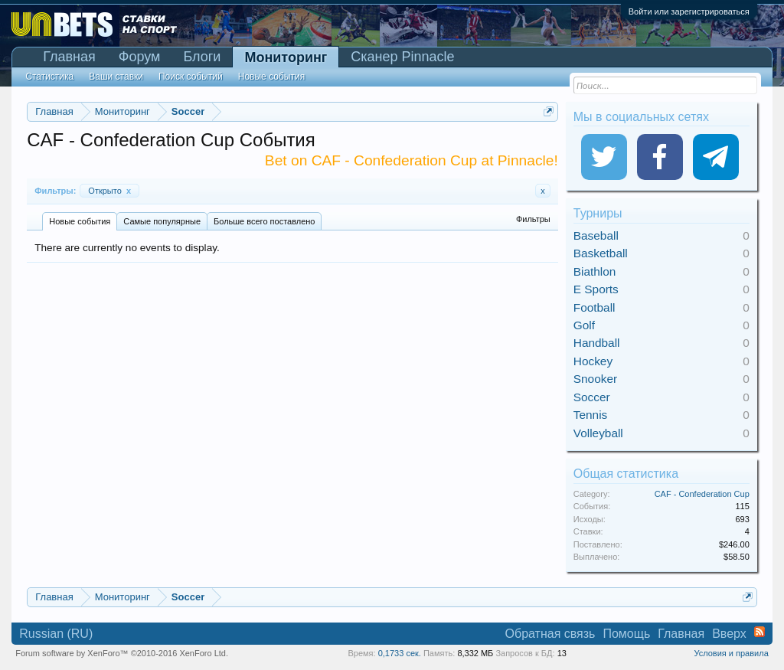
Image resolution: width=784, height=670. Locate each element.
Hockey (592, 361)
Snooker (595, 378)
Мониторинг (285, 57)
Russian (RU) (56, 633)
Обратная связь (550, 633)
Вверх (729, 633)
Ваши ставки (116, 76)
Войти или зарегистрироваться (689, 11)
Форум (140, 56)
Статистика (49, 76)
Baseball (596, 235)
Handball (596, 342)
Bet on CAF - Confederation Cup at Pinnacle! (411, 160)
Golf (584, 325)
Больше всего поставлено (264, 221)
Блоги (201, 56)
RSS (759, 631)
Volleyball (598, 433)
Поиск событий (190, 76)
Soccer (591, 397)
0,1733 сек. (399, 653)
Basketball (600, 253)
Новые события (79, 221)
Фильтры (533, 219)
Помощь (626, 633)
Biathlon (594, 271)
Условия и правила (731, 653)
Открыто (109, 190)
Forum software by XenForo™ (121, 653)
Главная (69, 56)
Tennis (590, 414)
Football (594, 307)
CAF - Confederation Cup (702, 493)
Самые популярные (162, 221)
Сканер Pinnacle (402, 56)
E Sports (596, 289)
